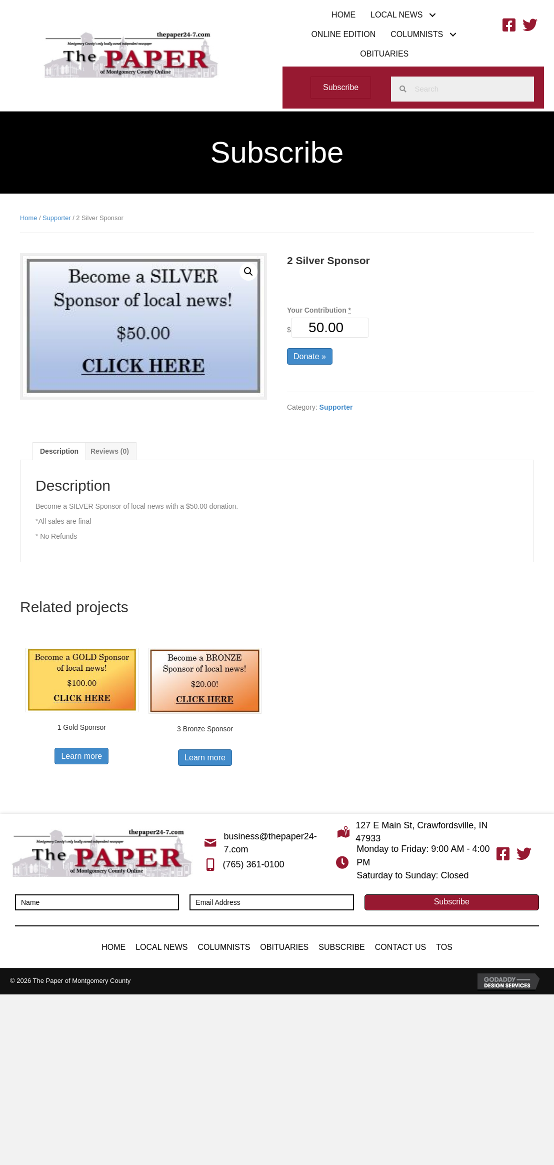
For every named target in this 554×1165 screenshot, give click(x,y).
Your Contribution (319, 310)
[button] (432, 15)
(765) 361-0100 (253, 864)
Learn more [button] (81, 756)
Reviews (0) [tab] (109, 451)
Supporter (56, 218)
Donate (310, 356)
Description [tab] (59, 451)
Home (28, 218)
